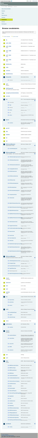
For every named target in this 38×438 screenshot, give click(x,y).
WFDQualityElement (13, 412)
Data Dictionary (10, 6)
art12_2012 (8, 43)
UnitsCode (11, 240)
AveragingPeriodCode (13, 168)
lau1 (7, 285)
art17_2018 (8, 59)
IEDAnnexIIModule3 (10, 152)
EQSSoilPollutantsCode (13, 210)
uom (7, 357)
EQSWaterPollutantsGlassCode (15, 213)
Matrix (10, 385)
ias (6, 137)
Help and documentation (6, 8)
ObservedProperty (12, 390)
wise (7, 361)
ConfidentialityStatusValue (14, 377)
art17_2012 (8, 55)
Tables (3, 13)
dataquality (8, 77)
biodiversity (9, 64)
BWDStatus (11, 373)
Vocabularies (4, 19)
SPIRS (10, 346)
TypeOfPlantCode (12, 268)
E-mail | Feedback (5, 434)
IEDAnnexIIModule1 (10, 144)
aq (6, 39)
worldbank (8, 423)
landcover (8, 282)
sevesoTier (11, 343)
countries (11, 122)
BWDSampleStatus (13, 370)
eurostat (8, 96)
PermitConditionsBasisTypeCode (15, 228)
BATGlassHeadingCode (13, 183)
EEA (7, 1)
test (7, 354)
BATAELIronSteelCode (13, 176)
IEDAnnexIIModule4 (10, 256)
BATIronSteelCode (12, 187)
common (8, 70)
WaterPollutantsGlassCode (14, 247)
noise (7, 320)
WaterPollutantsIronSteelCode (15, 251)
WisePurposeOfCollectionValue (15, 419)
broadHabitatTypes (13, 312)
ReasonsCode (12, 231)
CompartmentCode (13, 194)
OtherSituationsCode (13, 221)
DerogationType (12, 263)
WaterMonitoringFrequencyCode (15, 243)
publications (9, 324)
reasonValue (11, 338)
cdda (7, 67)
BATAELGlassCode (13, 171)
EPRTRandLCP (9, 88)
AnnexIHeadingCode (13, 148)
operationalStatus (12, 335)
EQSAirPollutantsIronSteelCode (15, 207)
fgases (7, 119)
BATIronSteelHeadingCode (14, 190)
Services (3, 21)
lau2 (7, 289)
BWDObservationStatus (13, 365)
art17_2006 (8, 50)
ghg (7, 131)
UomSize (11, 403)
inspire (7, 278)
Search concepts (15, 36)
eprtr (7, 84)
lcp (6, 296)
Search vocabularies (7, 36)
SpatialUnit (11, 396)
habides (8, 134)
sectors (10, 305)
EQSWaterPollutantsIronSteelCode (15, 217)
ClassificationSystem (13, 375)
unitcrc (10, 115)
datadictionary (9, 73)
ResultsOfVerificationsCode (14, 265)
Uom (10, 398)
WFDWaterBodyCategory (14, 415)
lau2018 (8, 292)
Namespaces (4, 23)
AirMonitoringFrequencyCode (15, 156)
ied (6, 141)
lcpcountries (11, 299)
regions (10, 314)
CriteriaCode (11, 197)
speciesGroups (12, 317)
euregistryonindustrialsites (12, 92)
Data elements (4, 15)
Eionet (6, 6)
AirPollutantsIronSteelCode (14, 164)
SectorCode (11, 235)
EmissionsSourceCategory (14, 381)
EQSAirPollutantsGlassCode (14, 203)
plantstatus (11, 302)
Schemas (3, 17)
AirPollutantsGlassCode (13, 160)
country (10, 426)
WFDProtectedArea (13, 410)
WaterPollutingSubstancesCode (15, 273)
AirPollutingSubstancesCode (14, 260)
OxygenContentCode (13, 225)
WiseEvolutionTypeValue (14, 417)
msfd (7, 309)
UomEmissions (12, 400)
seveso (7, 330)
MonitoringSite (12, 388)
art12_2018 (8, 46)
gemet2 (7, 128)
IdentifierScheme (12, 383)
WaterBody (11, 405)
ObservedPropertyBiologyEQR (15, 393)
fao (6, 99)
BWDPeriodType (12, 367)
